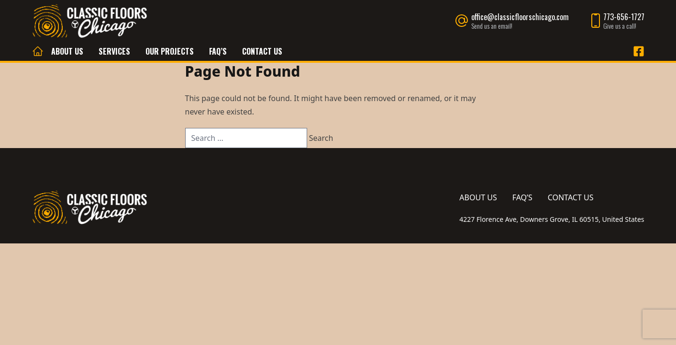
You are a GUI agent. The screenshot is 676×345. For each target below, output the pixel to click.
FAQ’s (218, 51)
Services (114, 51)
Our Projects (169, 51)
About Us (67, 51)
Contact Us (262, 51)
